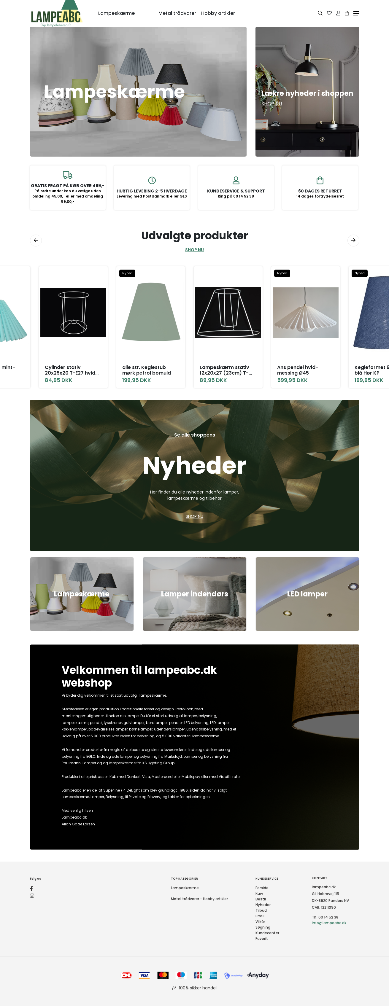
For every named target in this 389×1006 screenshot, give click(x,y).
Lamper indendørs (194, 594)
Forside (262, 887)
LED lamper (307, 594)
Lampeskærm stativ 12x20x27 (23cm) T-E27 (225, 370)
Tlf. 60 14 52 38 (325, 917)
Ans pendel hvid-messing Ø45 (298, 370)
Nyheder (263, 904)
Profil (259, 916)
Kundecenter (267, 932)
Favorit (261, 938)
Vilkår (260, 921)
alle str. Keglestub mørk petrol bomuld (147, 370)
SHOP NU (194, 250)
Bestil (260, 899)
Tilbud (261, 910)
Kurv (259, 893)
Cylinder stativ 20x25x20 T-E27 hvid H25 (70, 370)
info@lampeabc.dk (329, 922)
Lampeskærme (81, 594)
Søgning (262, 927)
